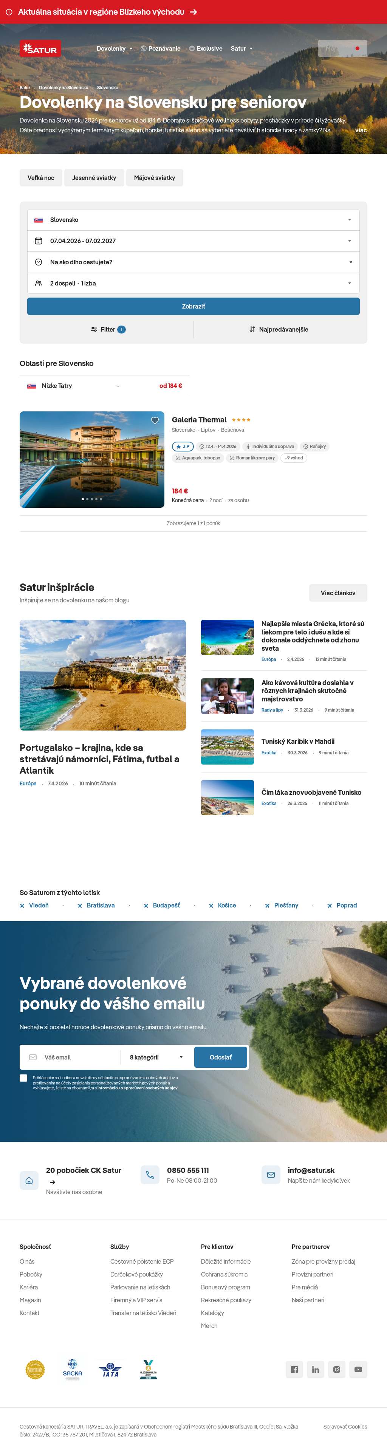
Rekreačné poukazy (226, 1300)
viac (361, 130)
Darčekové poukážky (136, 1274)
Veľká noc (41, 177)
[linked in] (315, 1369)
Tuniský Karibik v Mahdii (298, 741)
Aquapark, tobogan (198, 458)
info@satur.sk (311, 1170)
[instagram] (336, 1369)
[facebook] (294, 1369)
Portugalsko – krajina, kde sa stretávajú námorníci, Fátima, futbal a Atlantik (100, 758)
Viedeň (34, 905)
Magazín (30, 1300)
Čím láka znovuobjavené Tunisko (312, 792)
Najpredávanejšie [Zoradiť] (278, 329)
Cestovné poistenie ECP (142, 1261)
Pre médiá (305, 1287)
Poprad (342, 905)
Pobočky (31, 1274)
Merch (209, 1325)
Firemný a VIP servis (136, 1300)
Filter (108, 330)
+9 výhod (294, 458)
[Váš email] (70, 1057)
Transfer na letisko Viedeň (143, 1313)
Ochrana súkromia (224, 1274)
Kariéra (29, 1287)
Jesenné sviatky (94, 177)
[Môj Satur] (342, 48)
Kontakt (29, 1313)
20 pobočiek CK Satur (83, 1175)
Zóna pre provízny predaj (323, 1261)
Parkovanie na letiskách (140, 1287)
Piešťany (282, 905)
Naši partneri (308, 1300)
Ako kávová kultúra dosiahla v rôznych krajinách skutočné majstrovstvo (308, 690)
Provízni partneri (312, 1274)
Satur (241, 48)
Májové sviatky (154, 177)
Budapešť (162, 905)
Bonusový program (225, 1287)
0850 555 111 (188, 1170)
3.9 (182, 446)
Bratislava (96, 905)
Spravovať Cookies (345, 1426)
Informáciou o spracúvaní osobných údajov (138, 1088)
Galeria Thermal (199, 419)
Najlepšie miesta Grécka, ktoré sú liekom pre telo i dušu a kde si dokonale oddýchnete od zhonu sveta (313, 636)
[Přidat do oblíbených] (155, 420)
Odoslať (221, 1057)
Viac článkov (338, 593)
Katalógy (212, 1313)
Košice (222, 905)
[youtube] (358, 1369)
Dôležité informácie (226, 1261)
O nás (27, 1261)
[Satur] (40, 48)
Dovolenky (114, 48)
